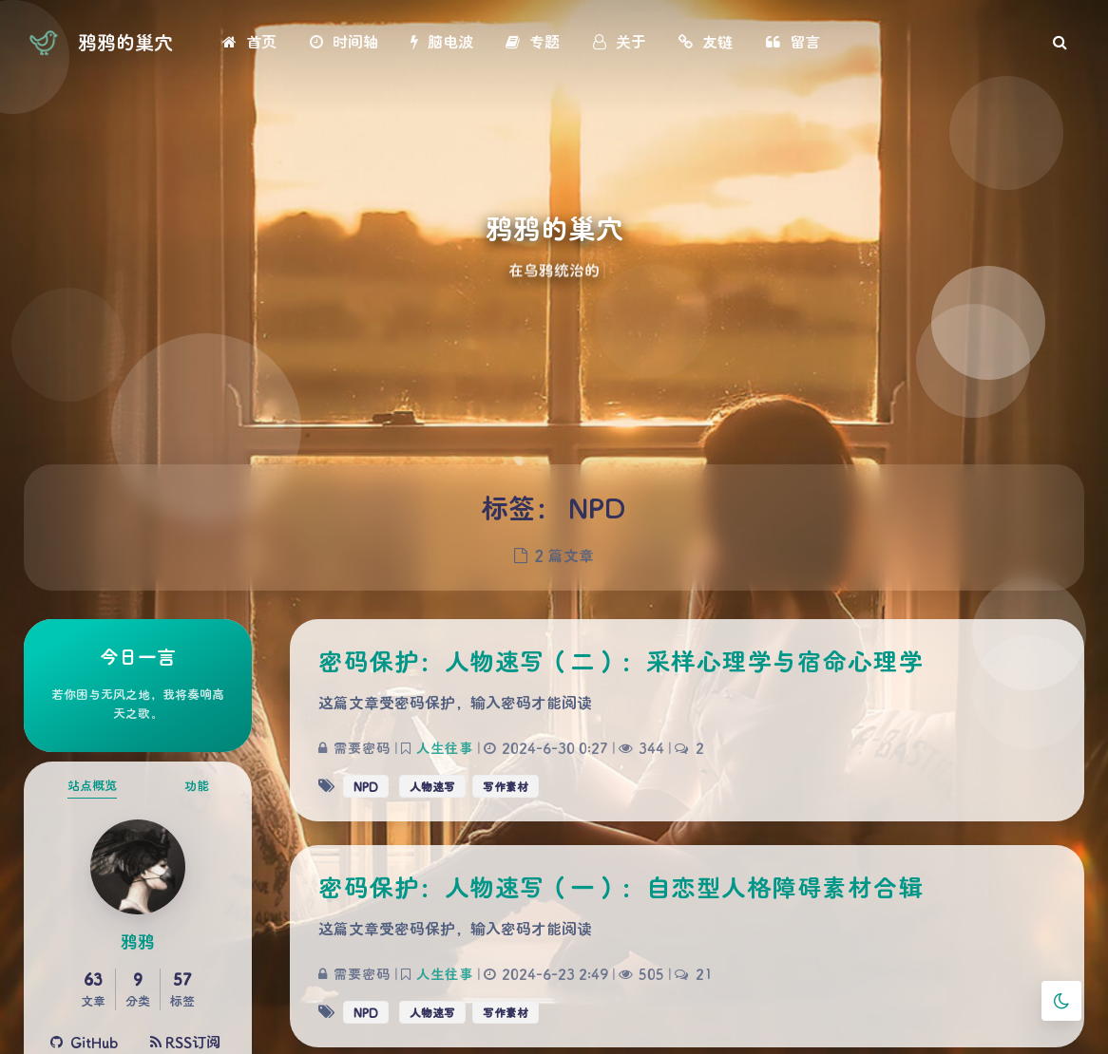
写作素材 (505, 786)
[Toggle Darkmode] (1061, 1001)
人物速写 (432, 786)
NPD (365, 786)
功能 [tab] (196, 785)
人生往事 (444, 748)
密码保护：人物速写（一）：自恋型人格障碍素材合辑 (620, 887)
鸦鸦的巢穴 (125, 41)
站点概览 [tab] (92, 785)
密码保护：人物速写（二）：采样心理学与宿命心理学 (620, 661)
